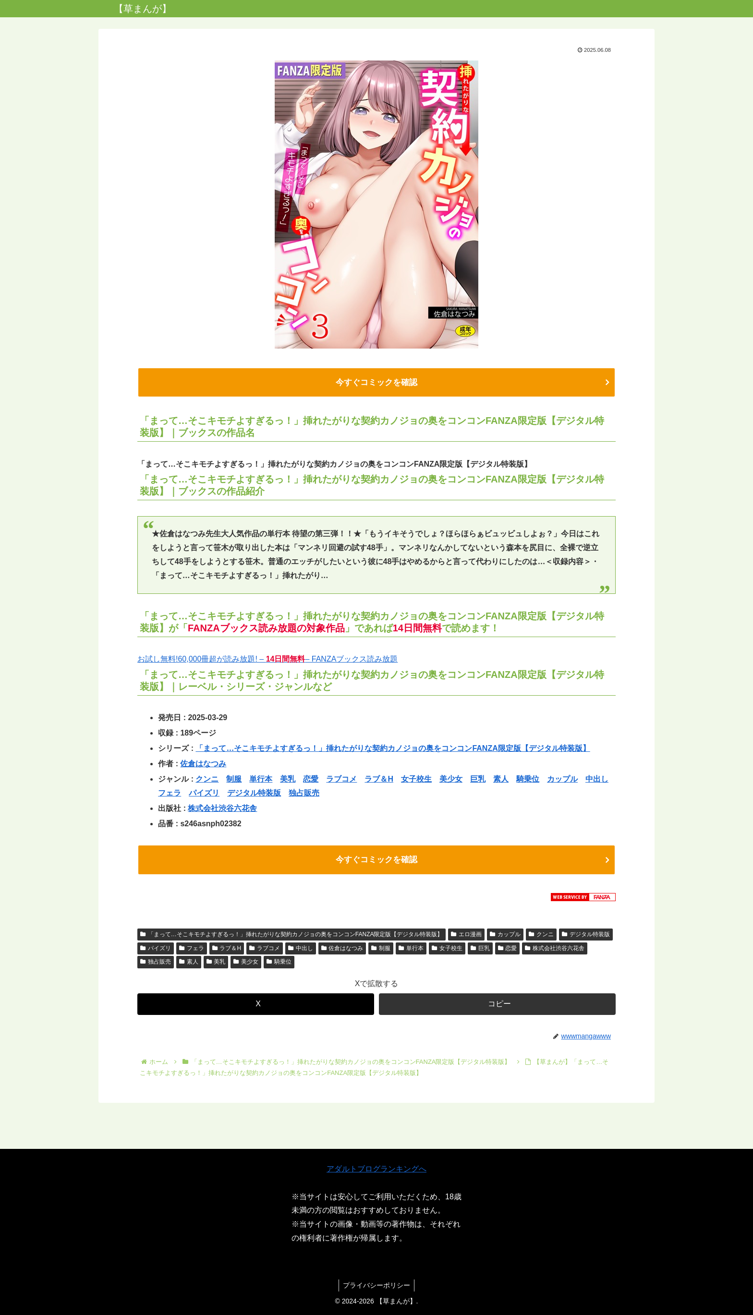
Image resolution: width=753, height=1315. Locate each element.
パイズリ (204, 794)
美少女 (450, 780)
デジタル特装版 (254, 794)
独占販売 (304, 794)
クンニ (207, 780)
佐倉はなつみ (203, 764)
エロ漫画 (466, 936)
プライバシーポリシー (376, 1285)
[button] (497, 1006)
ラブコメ (341, 780)
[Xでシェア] (255, 1006)
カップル (562, 780)
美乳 (287, 780)
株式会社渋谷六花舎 (222, 809)
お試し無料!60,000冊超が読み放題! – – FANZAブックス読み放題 (267, 660)
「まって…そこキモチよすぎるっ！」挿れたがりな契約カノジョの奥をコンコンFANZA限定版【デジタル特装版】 (392, 749)
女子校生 (416, 780)
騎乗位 (527, 780)
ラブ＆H (378, 780)
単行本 (260, 780)
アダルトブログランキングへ (376, 1169)
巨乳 (478, 780)
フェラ (169, 794)
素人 (501, 780)
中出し (596, 780)
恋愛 (310, 780)
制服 (234, 780)
